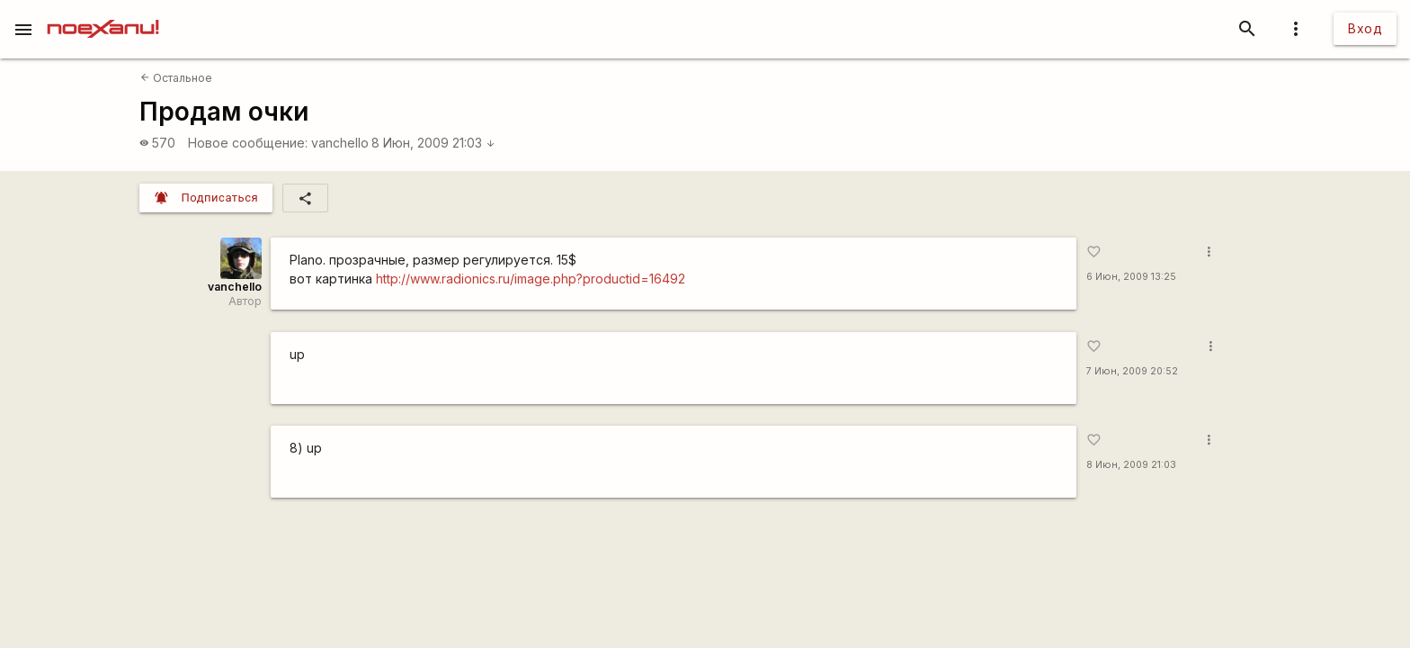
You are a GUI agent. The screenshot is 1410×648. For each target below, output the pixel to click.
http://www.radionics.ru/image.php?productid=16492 (530, 278)
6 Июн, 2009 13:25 (1131, 277)
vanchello (340, 142)
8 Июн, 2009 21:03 (433, 142)
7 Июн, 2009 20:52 (1132, 371)
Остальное (176, 78)
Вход (1365, 28)
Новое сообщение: (248, 142)
